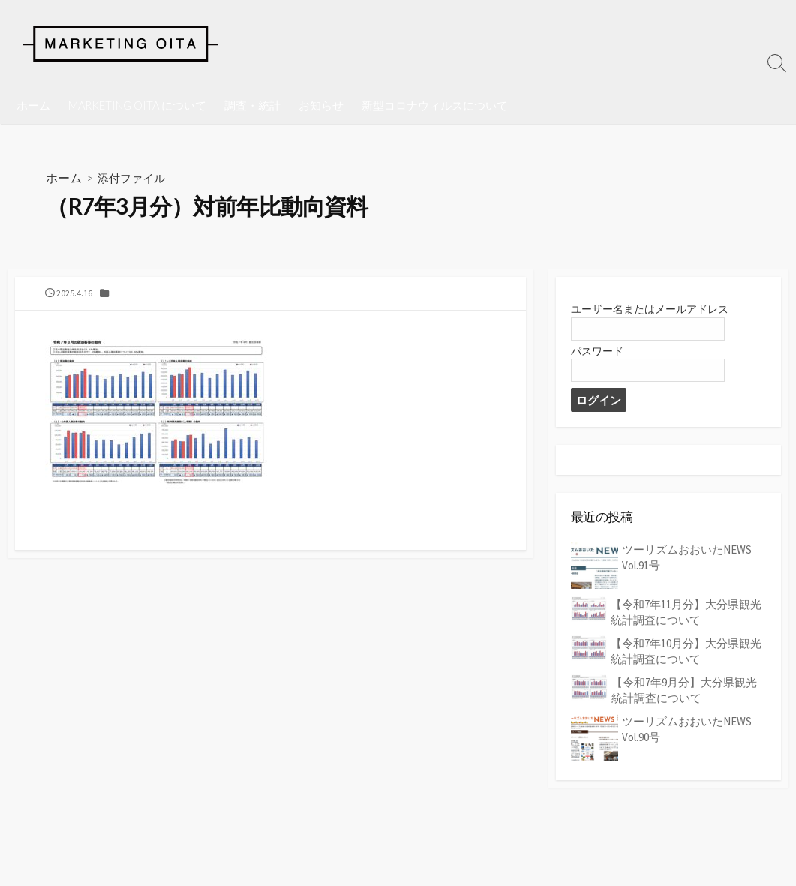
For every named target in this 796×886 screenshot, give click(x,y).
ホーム (33, 105)
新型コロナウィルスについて (435, 105)
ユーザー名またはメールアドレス (655, 312)
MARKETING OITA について (137, 105)
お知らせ (321, 105)
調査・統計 (252, 105)
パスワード (599, 354)
